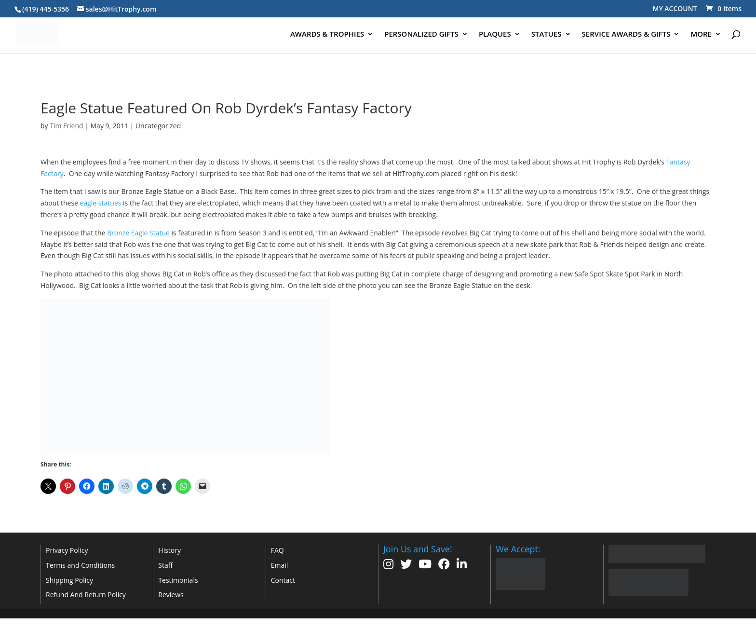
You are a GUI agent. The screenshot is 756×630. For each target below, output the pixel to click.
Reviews (170, 594)
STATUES (546, 34)
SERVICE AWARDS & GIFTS (626, 34)
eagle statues (101, 202)
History (169, 550)
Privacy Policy (67, 550)
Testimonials (178, 580)
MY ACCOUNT (675, 8)
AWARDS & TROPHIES (327, 34)
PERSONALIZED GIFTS (421, 34)
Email (279, 565)
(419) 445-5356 (45, 9)
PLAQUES (495, 34)
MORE (701, 34)
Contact (283, 580)
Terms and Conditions (80, 565)
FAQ (277, 550)
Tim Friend (66, 125)
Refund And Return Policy (86, 594)
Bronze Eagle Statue (138, 232)
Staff (165, 565)
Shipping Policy (69, 580)
